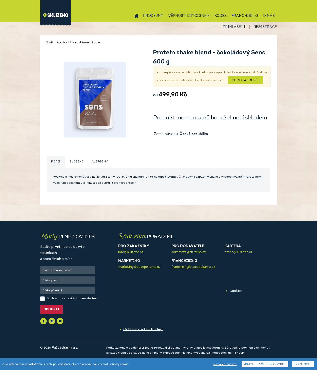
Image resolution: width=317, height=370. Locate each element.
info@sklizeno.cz (130, 252)
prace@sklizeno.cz (238, 252)
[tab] (56, 162)
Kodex (221, 16)
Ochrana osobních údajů (143, 329)
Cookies (236, 291)
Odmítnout (303, 364)
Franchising (245, 16)
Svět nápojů (55, 42)
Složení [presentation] (76, 161)
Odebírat (51, 309)
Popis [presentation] (56, 161)
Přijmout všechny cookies (265, 364)
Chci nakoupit (245, 80)
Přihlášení (234, 27)
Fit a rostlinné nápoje (84, 42)
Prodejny (153, 16)
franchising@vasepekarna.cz (193, 267)
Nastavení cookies (225, 364)
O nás (269, 16)
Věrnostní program (189, 16)
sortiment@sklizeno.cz (188, 252)
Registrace (265, 27)
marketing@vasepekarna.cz (139, 267)
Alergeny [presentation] (99, 161)
